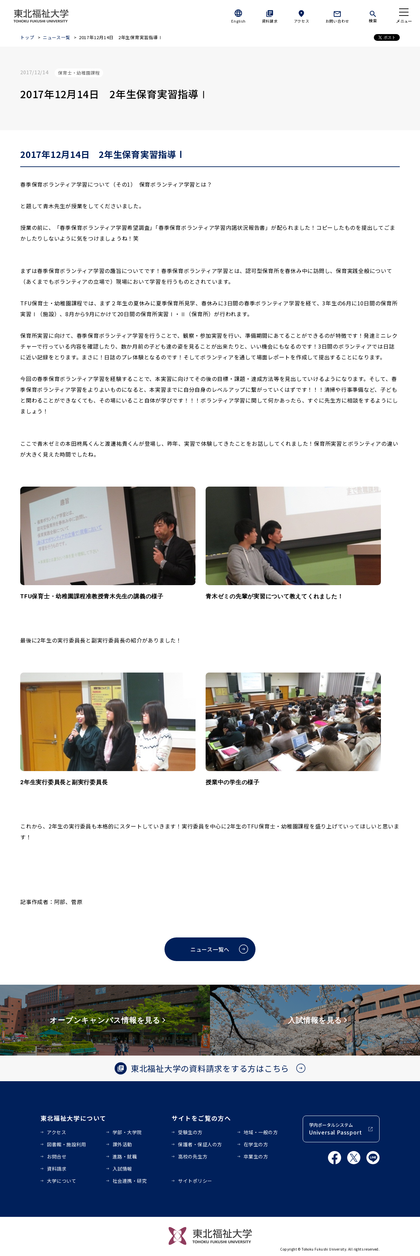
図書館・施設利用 (66, 1144)
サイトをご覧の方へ (201, 1118)
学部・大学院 (127, 1132)
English (238, 21)
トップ (27, 37)
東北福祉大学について (73, 1118)
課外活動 (122, 1144)
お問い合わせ (338, 21)
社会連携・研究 (130, 1180)
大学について (61, 1180)
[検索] (373, 15)
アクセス (301, 21)
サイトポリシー (195, 1180)
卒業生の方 (256, 1156)
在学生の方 (256, 1144)
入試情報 (122, 1168)
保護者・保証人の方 (200, 1144)
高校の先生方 (192, 1156)
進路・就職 (125, 1156)
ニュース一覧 (56, 37)
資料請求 (270, 21)
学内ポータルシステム (335, 1129)
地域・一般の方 (261, 1132)
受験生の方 (190, 1132)
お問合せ (56, 1156)
